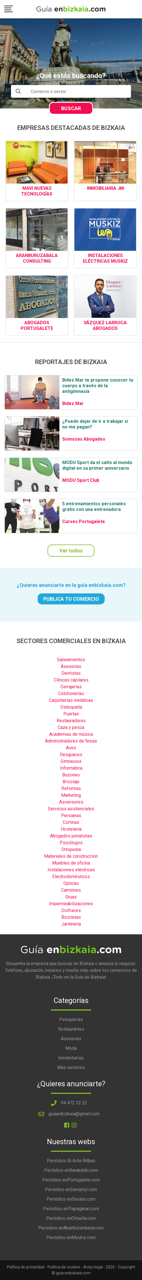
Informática (71, 768)
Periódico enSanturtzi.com (71, 1189)
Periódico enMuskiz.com (71, 1237)
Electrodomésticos (71, 876)
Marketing (71, 795)
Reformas (71, 788)
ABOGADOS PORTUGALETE (37, 325)
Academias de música (71, 734)
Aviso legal (93, 1267)
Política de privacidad (25, 1267)
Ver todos (71, 551)
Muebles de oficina (71, 863)
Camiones (71, 890)
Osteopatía (71, 707)
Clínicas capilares (71, 680)
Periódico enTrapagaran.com (71, 1208)
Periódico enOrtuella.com (71, 1218)
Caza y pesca (71, 727)
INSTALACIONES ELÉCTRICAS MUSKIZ (105, 258)
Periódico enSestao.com (71, 1199)
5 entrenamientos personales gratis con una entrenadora (94, 506)
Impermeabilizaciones (71, 903)
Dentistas (71, 673)
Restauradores (71, 720)
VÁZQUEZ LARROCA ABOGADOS (105, 325)
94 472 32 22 (74, 1102)
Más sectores (71, 1067)
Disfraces (71, 910)
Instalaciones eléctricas (71, 869)
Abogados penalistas (71, 836)
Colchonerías (71, 693)
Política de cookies (64, 1267)
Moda (71, 1048)
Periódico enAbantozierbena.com (71, 1228)
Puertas (71, 714)
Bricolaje (71, 781)
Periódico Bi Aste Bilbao (71, 1160)
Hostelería (71, 829)
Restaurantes (71, 1029)
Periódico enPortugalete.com (71, 1180)
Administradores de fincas (71, 741)
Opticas (71, 883)
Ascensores (71, 802)
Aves (71, 747)
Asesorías (71, 666)
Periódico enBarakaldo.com (71, 1170)
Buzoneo (71, 775)
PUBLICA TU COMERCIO (71, 599)
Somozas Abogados (83, 439)
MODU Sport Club (80, 480)
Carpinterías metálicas (71, 700)
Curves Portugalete (83, 521)
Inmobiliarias (71, 1058)
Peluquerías (71, 1019)
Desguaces (71, 754)
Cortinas (71, 822)
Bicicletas (71, 917)
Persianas (71, 815)
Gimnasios (71, 761)
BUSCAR (71, 108)
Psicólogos (71, 842)
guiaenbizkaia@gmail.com (74, 1113)
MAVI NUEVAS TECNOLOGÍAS (36, 191)
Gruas (71, 897)
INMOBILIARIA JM (105, 188)
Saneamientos (71, 659)
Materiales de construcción (71, 856)
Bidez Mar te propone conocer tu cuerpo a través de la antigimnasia (97, 385)
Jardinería (71, 924)
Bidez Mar (73, 403)
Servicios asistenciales (71, 808)
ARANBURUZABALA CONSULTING (37, 258)
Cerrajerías (71, 686)
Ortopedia (71, 849)
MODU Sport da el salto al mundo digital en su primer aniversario (97, 465)
